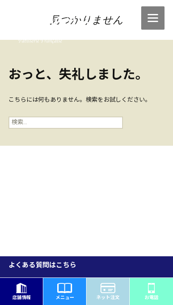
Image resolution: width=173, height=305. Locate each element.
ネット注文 (108, 291)
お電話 (152, 291)
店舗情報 (21, 291)
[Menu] (153, 18)
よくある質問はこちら (42, 265)
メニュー (65, 291)
